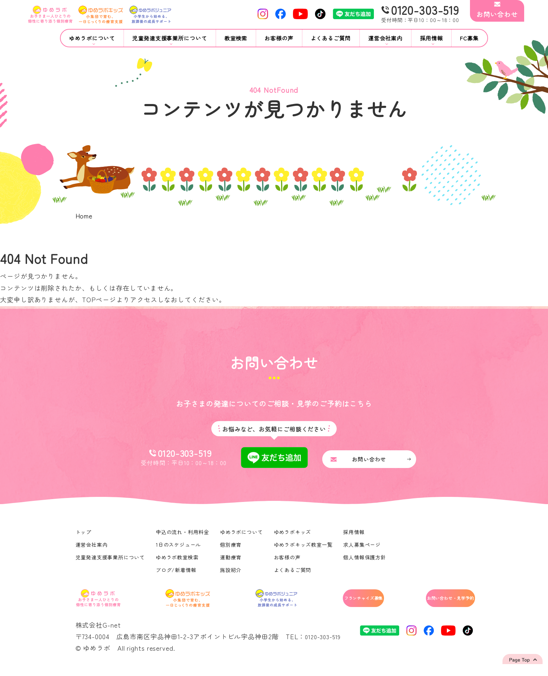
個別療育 (231, 548)
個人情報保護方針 (366, 561)
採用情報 (355, 536)
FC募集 (469, 38)
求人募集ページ (363, 548)
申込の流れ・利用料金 (183, 536)
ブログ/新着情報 (176, 573)
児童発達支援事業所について (110, 561)
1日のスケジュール (179, 548)
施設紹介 (231, 573)
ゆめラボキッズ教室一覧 (304, 548)
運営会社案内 (91, 548)
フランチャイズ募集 (332, 603)
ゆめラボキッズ (293, 536)
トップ (83, 536)
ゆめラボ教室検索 (177, 561)
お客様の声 (278, 38)
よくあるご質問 (331, 38)
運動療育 (231, 561)
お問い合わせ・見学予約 (435, 603)
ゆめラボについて (242, 536)
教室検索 (235, 38)
